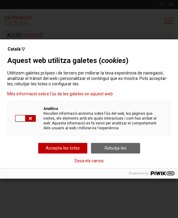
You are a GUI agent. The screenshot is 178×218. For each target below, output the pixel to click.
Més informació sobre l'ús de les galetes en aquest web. (60, 93)
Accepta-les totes (63, 148)
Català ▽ (16, 49)
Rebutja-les (115, 148)
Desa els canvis (89, 160)
